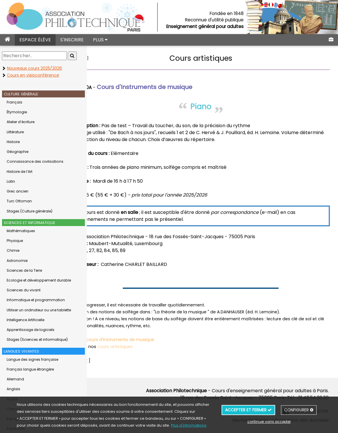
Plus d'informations (189, 425)
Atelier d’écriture (20, 121)
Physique (15, 240)
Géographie (17, 151)
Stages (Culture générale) (29, 211)
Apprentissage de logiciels (30, 329)
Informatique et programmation (36, 299)
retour (108, 58)
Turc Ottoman (19, 201)
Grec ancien (17, 191)
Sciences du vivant (24, 290)
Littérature (15, 131)
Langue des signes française (32, 359)
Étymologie (17, 112)
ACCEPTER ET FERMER (248, 410)
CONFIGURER (298, 410)
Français (14, 102)
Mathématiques (21, 230)
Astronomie (17, 260)
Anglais (13, 388)
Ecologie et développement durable (39, 280)
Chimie (13, 250)
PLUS (100, 39)
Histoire (13, 141)
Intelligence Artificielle (25, 319)
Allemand (15, 379)
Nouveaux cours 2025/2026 (34, 68)
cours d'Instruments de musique (148, 340)
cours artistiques (143, 346)
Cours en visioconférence (33, 75)
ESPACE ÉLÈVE (35, 39)
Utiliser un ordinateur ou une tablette (39, 310)
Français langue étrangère (30, 369)
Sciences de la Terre (24, 270)
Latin (11, 181)
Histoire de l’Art (19, 171)
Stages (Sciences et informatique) (37, 339)
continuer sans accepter (269, 421)
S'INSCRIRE (72, 39)
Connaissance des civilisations (35, 161)
